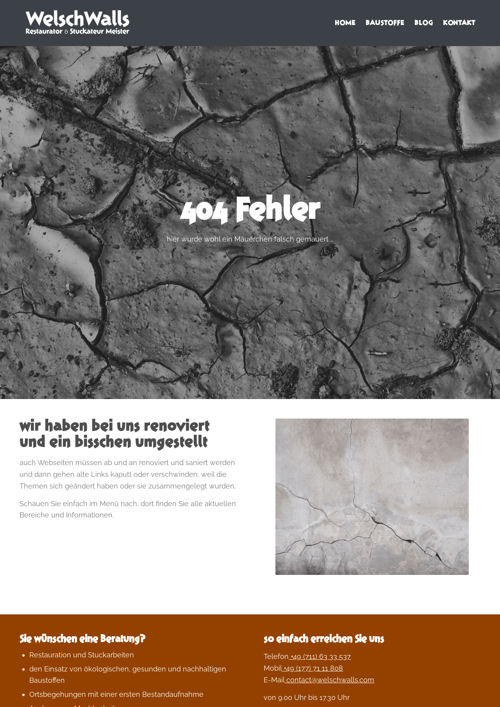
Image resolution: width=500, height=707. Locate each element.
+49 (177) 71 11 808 (312, 668)
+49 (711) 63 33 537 (320, 656)
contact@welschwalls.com (329, 680)
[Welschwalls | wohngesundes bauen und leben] (78, 23)
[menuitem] (345, 23)
